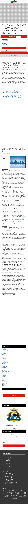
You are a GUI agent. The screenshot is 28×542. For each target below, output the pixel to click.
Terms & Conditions (13, 491)
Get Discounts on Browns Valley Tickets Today (14, 97)
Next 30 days (5, 44)
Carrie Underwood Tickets (11, 482)
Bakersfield (5, 381)
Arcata (4, 370)
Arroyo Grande (6, 371)
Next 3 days (4, 42)
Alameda (5, 352)
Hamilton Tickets (9, 476)
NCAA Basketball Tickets (16, 494)
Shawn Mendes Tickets (10, 475)
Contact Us (8, 457)
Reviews (15, 498)
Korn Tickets (8, 473)
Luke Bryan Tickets (9, 479)
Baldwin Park (6, 383)
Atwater (5, 375)
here (22, 173)
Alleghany (5, 357)
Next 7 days (4, 43)
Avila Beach (5, 379)
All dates (5, 39)
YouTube (8, 464)
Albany (4, 353)
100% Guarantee (9, 492)
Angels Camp (6, 362)
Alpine (4, 358)
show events (14, 58)
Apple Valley (5, 366)
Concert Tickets (21, 496)
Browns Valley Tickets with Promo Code (13, 92)
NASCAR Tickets (8, 480)
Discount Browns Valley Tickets (11, 91)
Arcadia (4, 369)
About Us (8, 456)
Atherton (5, 374)
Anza (4, 365)
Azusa (4, 380)
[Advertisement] (13, 132)
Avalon (4, 378)
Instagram (8, 459)
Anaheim (5, 361)
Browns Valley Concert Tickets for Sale (13, 95)
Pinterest (8, 466)
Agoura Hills (5, 350)
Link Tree (8, 463)
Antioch (4, 363)
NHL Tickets (18, 495)
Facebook (8, 460)
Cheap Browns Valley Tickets (11, 96)
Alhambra (5, 354)
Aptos (4, 367)
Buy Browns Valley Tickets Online (11, 93)
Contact (23, 491)
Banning (5, 384)
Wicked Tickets (8, 483)
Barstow (5, 385)
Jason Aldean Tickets (10, 478)
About (4, 491)
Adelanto (5, 349)
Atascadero (5, 372)
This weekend (5, 40)
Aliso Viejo (5, 356)
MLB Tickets (12, 496)
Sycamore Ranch (6, 153)
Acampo (5, 348)
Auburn (4, 376)
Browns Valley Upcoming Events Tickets (13, 90)
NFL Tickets (18, 492)
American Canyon (7, 359)
